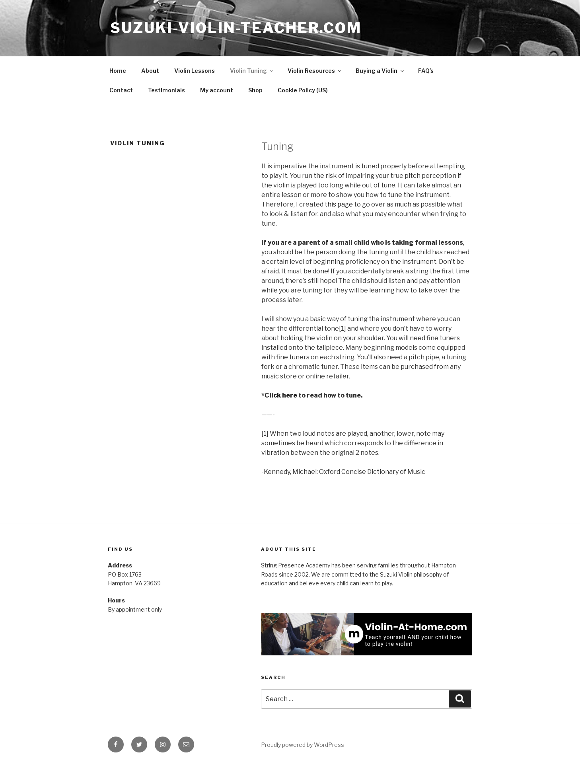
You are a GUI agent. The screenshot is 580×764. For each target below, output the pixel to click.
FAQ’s (426, 70)
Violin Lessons (194, 70)
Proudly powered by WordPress (302, 744)
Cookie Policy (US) (303, 90)
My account (216, 90)
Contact (121, 90)
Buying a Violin (380, 70)
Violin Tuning (252, 70)
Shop (255, 90)
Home (117, 70)
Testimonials (166, 90)
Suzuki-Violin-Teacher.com (236, 28)
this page (339, 204)
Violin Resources (315, 70)
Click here (281, 395)
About (150, 70)
